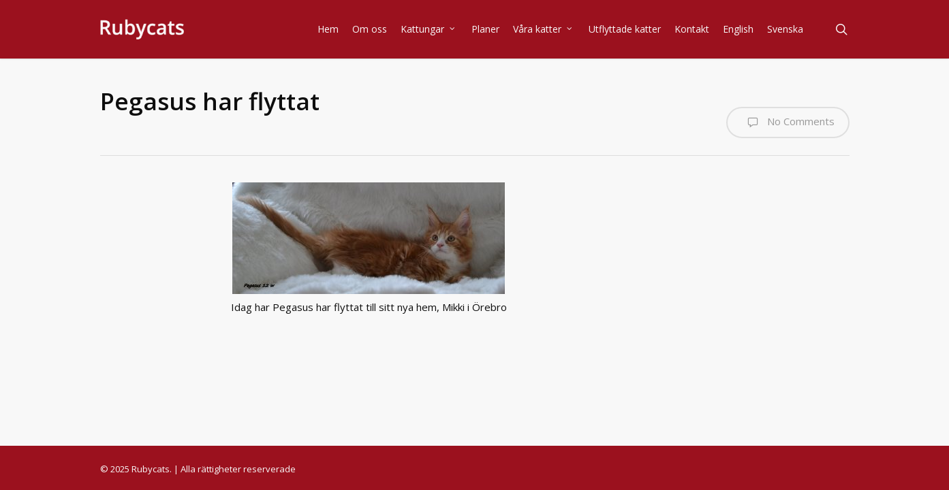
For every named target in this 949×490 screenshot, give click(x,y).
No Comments (788, 122)
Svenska (785, 28)
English (738, 28)
